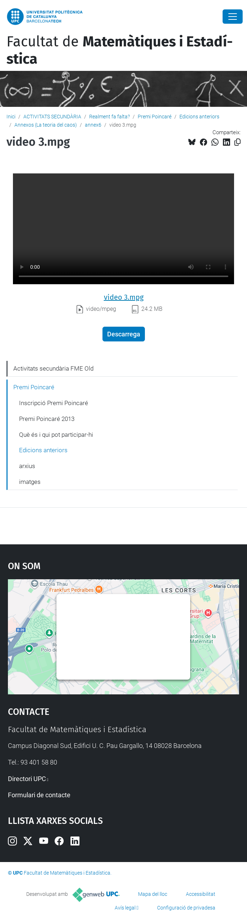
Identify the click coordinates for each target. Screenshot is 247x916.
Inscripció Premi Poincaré (53, 403)
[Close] (233, 16)
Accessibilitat (200, 894)
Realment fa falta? (109, 116)
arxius (27, 466)
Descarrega (123, 334)
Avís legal (125, 908)
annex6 (93, 125)
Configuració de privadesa (186, 908)
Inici (10, 116)
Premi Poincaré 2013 (46, 418)
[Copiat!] (237, 142)
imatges (30, 481)
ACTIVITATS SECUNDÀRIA (52, 116)
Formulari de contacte (39, 795)
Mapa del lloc (152, 894)
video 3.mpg (123, 297)
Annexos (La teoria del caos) (45, 125)
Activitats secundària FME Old (53, 368)
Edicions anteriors (199, 116)
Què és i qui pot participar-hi (56, 434)
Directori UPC (27, 779)
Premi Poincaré (154, 116)
